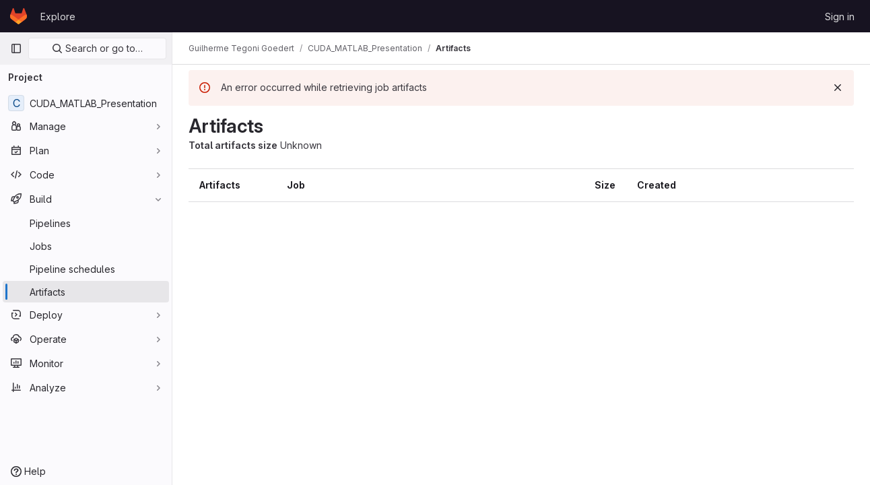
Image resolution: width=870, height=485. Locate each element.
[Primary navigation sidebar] (16, 48)
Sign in (840, 16)
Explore (57, 16)
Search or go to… (97, 48)
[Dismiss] (838, 87)
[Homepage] (18, 16)
